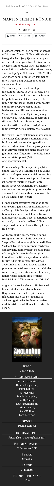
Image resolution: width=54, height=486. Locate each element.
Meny (48, 5)
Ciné (9, 5)
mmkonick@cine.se (27, 24)
